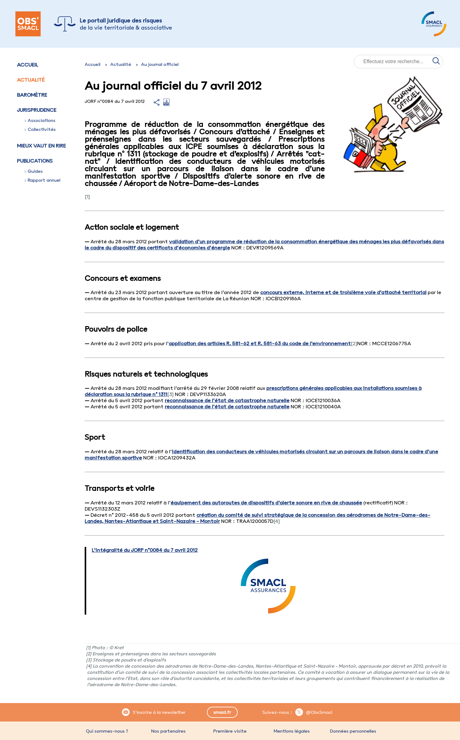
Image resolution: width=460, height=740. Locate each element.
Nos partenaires (168, 731)
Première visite (230, 731)
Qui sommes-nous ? (107, 731)
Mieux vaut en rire (41, 146)
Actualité (31, 80)
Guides (34, 171)
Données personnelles (353, 731)
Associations (40, 120)
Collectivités (40, 129)
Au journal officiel (160, 64)
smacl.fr (222, 712)
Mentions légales (291, 731)
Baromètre (32, 95)
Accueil (27, 65)
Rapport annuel (42, 180)
